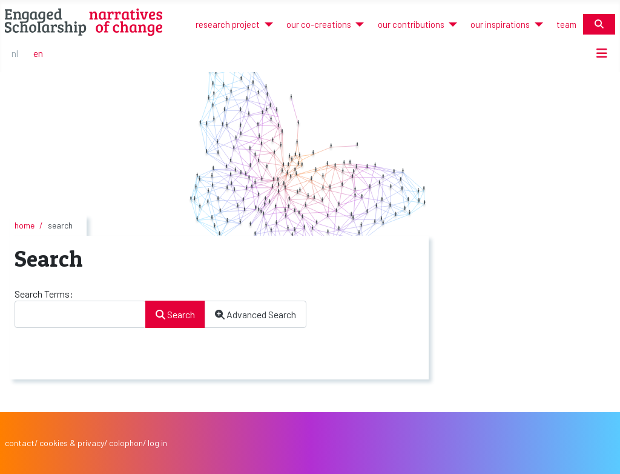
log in (157, 443)
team (566, 24)
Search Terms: (44, 293)
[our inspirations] (536, 24)
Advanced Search (255, 314)
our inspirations (500, 24)
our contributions (411, 24)
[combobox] (80, 314)
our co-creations (318, 24)
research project (228, 24)
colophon (126, 443)
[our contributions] (450, 24)
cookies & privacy (71, 443)
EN (38, 53)
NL (15, 53)
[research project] (266, 24)
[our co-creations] (357, 24)
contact (20, 443)
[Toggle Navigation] (602, 53)
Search (175, 314)
